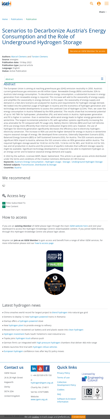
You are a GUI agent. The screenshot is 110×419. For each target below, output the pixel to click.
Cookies (60, 389)
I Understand (78, 416)
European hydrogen (13, 351)
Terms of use (63, 377)
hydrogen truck (23, 338)
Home (5, 19)
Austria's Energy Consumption (29, 161)
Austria (17, 167)
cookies (35, 416)
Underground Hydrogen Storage (87, 161)
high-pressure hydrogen (48, 342)
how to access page (44, 243)
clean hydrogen (75, 329)
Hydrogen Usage (53, 161)
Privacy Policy (63, 373)
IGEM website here (79, 226)
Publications (17, 19)
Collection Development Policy (66, 383)
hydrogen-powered (39, 316)
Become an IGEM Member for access (87, 51)
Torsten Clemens (40, 56)
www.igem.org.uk (39, 399)
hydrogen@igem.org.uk (42, 382)
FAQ (59, 394)
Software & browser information (66, 400)
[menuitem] (98, 3)
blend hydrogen (59, 312)
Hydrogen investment (14, 334)
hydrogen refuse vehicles (45, 347)
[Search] (91, 3)
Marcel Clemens (19, 56)
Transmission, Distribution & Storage (38, 164)
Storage (66, 161)
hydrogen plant (16, 325)
